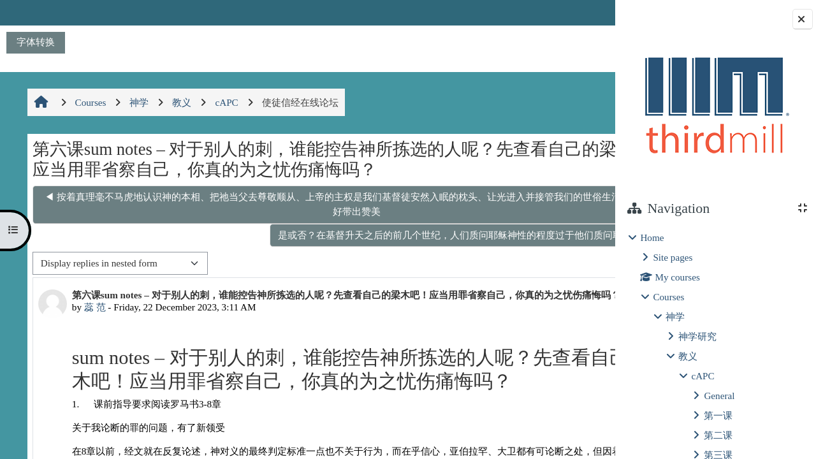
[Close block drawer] (802, 19)
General (719, 395)
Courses (668, 296)
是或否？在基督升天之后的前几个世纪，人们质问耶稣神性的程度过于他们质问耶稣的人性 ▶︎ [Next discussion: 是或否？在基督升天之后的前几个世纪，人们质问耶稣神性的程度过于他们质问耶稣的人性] (391, 234)
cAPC (702, 375)
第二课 (718, 435)
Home (652, 237)
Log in (578, 12)
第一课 (718, 415)
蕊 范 (92, 318)
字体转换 (36, 41)
